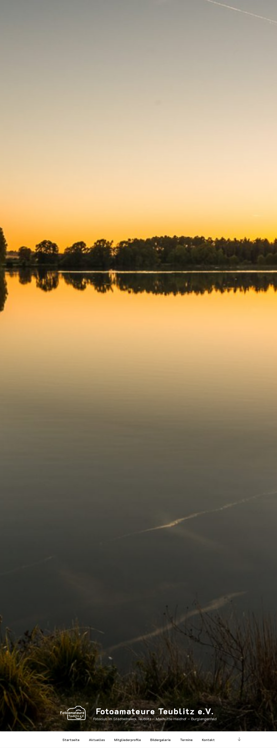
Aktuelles (97, 739)
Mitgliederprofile (127, 739)
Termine (186, 739)
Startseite (71, 739)
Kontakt (208, 739)
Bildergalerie (160, 739)
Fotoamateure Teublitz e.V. (155, 710)
